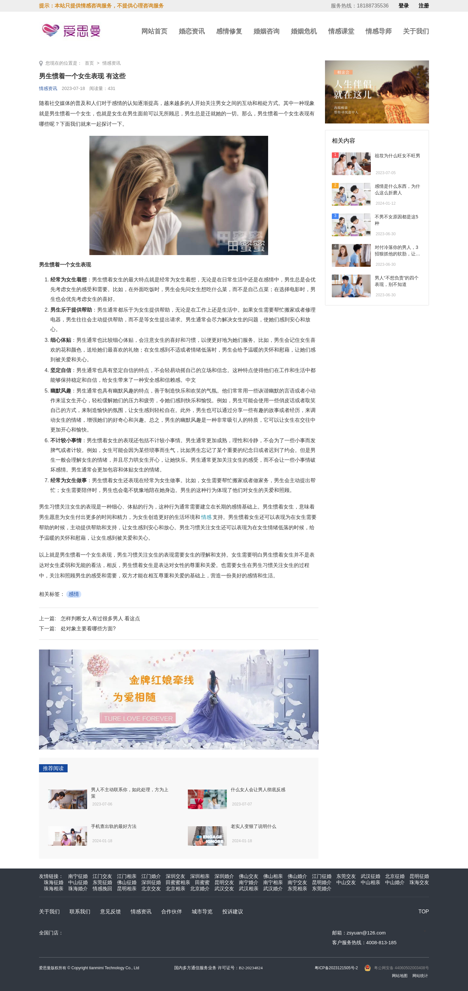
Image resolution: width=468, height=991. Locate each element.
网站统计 (420, 975)
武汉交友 (224, 888)
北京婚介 (200, 888)
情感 (206, 517)
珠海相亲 (53, 888)
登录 (403, 5)
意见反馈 (110, 911)
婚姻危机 (304, 31)
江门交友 (102, 876)
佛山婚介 (297, 876)
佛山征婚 (126, 882)
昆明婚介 (322, 882)
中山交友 (346, 882)
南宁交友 (297, 882)
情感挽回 (102, 888)
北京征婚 (395, 876)
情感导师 (379, 31)
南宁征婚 (78, 876)
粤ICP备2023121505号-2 (336, 968)
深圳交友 (175, 876)
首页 (89, 63)
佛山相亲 (273, 876)
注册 (424, 5)
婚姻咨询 (267, 31)
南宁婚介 (248, 882)
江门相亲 (126, 876)
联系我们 (80, 911)
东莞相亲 (297, 888)
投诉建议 (232, 911)
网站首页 (154, 31)
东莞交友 (346, 876)
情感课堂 (341, 31)
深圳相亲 (200, 876)
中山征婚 (78, 882)
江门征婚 (322, 876)
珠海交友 (419, 882)
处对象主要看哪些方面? (88, 628)
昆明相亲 (126, 888)
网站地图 (400, 975)
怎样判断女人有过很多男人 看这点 (100, 618)
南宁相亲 (273, 882)
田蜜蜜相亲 (178, 882)
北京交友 (151, 888)
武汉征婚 (370, 876)
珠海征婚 (53, 882)
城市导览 (202, 911)
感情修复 (229, 31)
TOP (423, 911)
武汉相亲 (248, 888)
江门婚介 (151, 876)
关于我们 (416, 31)
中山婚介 (395, 882)
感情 (74, 594)
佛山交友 (248, 876)
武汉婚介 (273, 888)
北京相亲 (175, 888)
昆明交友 (224, 882)
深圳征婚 (151, 882)
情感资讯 (111, 63)
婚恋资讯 (192, 31)
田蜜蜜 (202, 882)
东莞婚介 (322, 888)
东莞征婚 (102, 882)
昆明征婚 (419, 876)
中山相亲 (370, 882)
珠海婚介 (78, 888)
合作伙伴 (171, 911)
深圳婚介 (224, 876)
